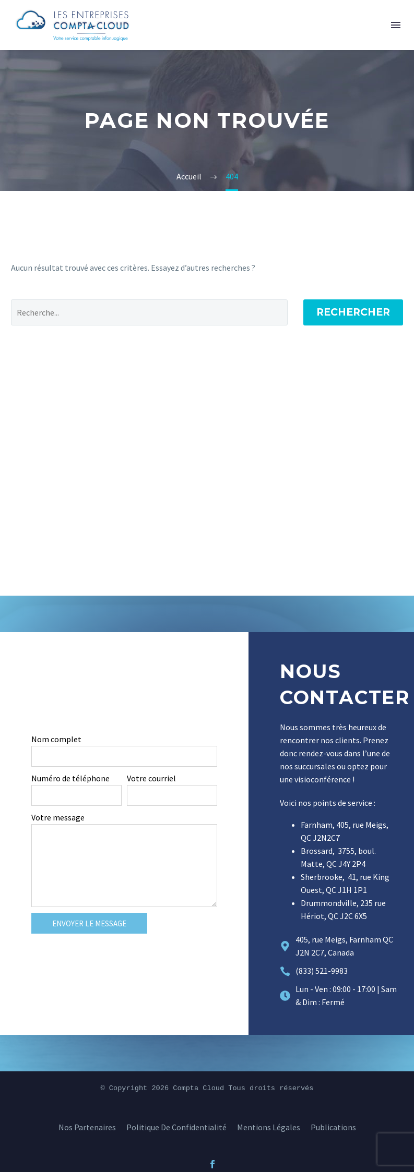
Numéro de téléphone (70, 778)
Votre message (58, 817)
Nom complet (56, 739)
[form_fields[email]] (172, 795)
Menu (395, 25)
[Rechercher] (149, 312)
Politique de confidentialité (176, 1127)
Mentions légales (268, 1127)
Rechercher (353, 312)
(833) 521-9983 (321, 970)
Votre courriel (151, 778)
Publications (333, 1127)
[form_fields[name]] (124, 756)
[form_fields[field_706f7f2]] (76, 795)
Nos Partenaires (87, 1127)
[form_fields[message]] (124, 865)
